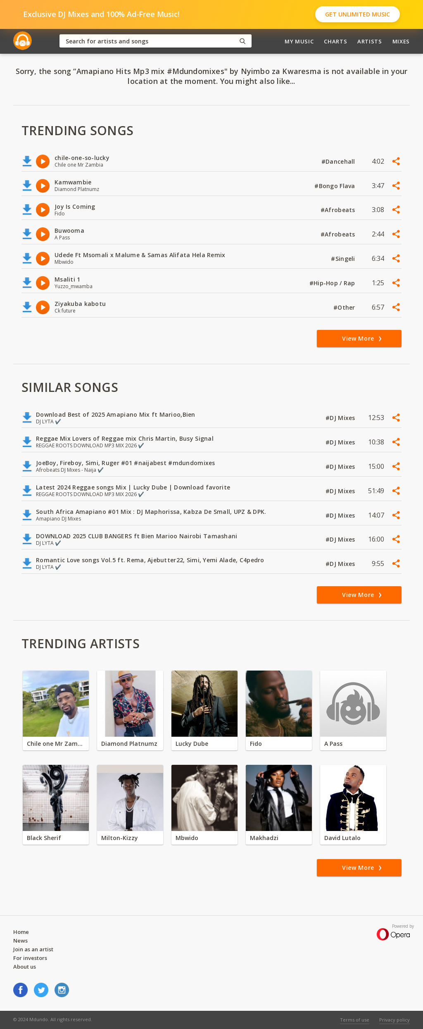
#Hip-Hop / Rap (333, 283)
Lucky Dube (192, 743)
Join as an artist (33, 949)
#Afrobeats (339, 210)
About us (24, 966)
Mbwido (187, 838)
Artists (369, 41)
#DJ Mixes (341, 418)
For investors (30, 958)
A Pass (333, 743)
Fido (256, 743)
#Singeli (344, 259)
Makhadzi (264, 838)
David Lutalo (342, 838)
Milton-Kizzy (119, 838)
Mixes (401, 41)
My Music (299, 41)
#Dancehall (339, 161)
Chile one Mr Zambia (56, 743)
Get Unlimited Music (357, 14)
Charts (335, 41)
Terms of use (354, 1020)
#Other (345, 307)
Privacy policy (394, 1020)
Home (21, 932)
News (20, 940)
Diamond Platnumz (129, 743)
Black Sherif (44, 838)
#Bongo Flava (335, 186)
